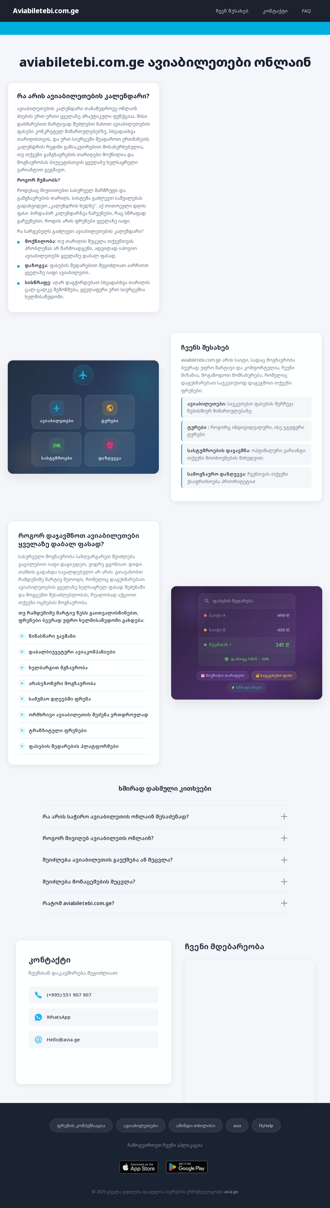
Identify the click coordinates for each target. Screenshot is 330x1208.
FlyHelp (266, 1125)
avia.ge (231, 1191)
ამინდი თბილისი (195, 1125)
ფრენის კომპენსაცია (81, 1125)
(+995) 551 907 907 (69, 998)
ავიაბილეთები (140, 1125)
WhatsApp (59, 1020)
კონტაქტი (275, 11)
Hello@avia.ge (63, 1043)
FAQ (306, 11)
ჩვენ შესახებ (232, 11)
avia (237, 1125)
